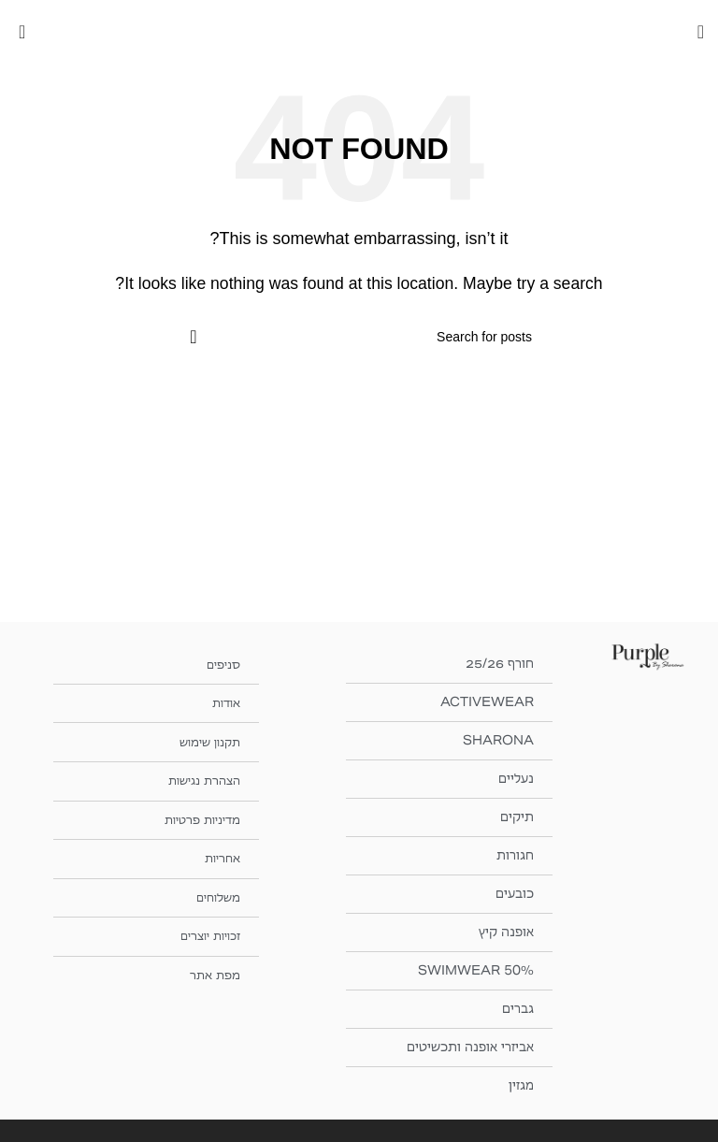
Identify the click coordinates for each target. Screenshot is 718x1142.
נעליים (516, 779)
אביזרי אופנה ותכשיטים (470, 1047)
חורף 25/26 (500, 664)
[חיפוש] (359, 336)
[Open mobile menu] (700, 32)
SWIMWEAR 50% (476, 970)
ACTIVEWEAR (487, 702)
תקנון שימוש (205, 740)
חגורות (515, 855)
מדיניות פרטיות (197, 817)
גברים (518, 1009)
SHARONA (498, 740)
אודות (224, 702)
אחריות (220, 855)
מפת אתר (214, 970)
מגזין (521, 1085)
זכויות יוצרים (205, 932)
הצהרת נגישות (199, 779)
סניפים (221, 664)
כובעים (514, 894)
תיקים (517, 817)
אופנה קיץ (506, 932)
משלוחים (216, 894)
